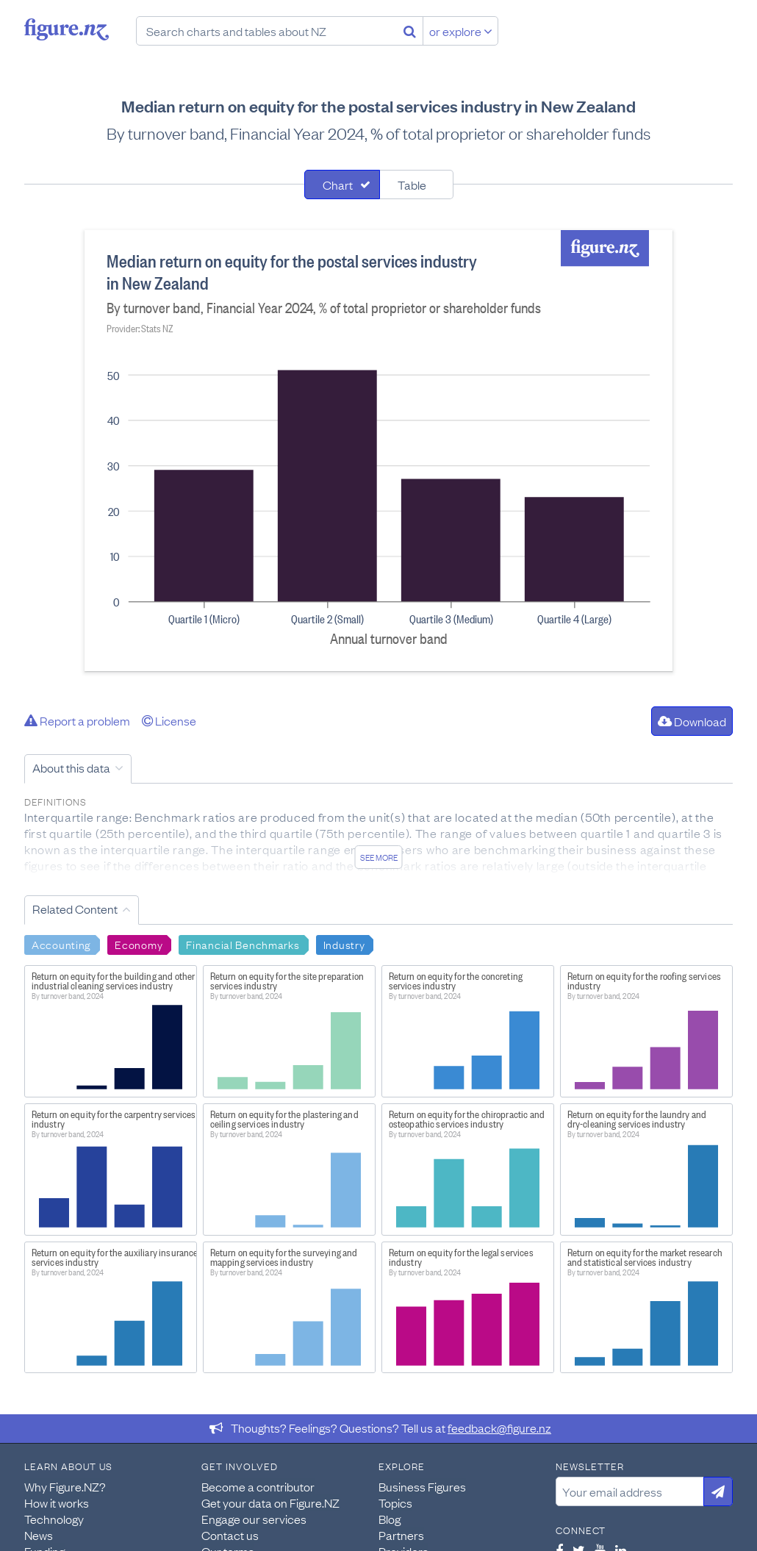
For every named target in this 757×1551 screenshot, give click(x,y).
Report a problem (77, 720)
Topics (395, 1502)
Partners (401, 1535)
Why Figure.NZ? (65, 1486)
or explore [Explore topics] (460, 31)
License (169, 720)
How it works (56, 1502)
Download (692, 721)
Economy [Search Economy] (138, 944)
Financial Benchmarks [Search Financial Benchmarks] (242, 944)
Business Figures (422, 1486)
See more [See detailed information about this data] (379, 857)
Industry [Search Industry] (344, 944)
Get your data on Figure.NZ (270, 1502)
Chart (338, 184)
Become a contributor (258, 1486)
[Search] (410, 31)
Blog (389, 1519)
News (38, 1535)
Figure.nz (66, 29)
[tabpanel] (378, 450)
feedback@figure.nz (499, 1427)
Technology (54, 1519)
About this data (71, 767)
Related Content (75, 908)
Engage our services (253, 1519)
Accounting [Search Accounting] (61, 944)
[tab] (342, 184)
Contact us (230, 1535)
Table (412, 184)
